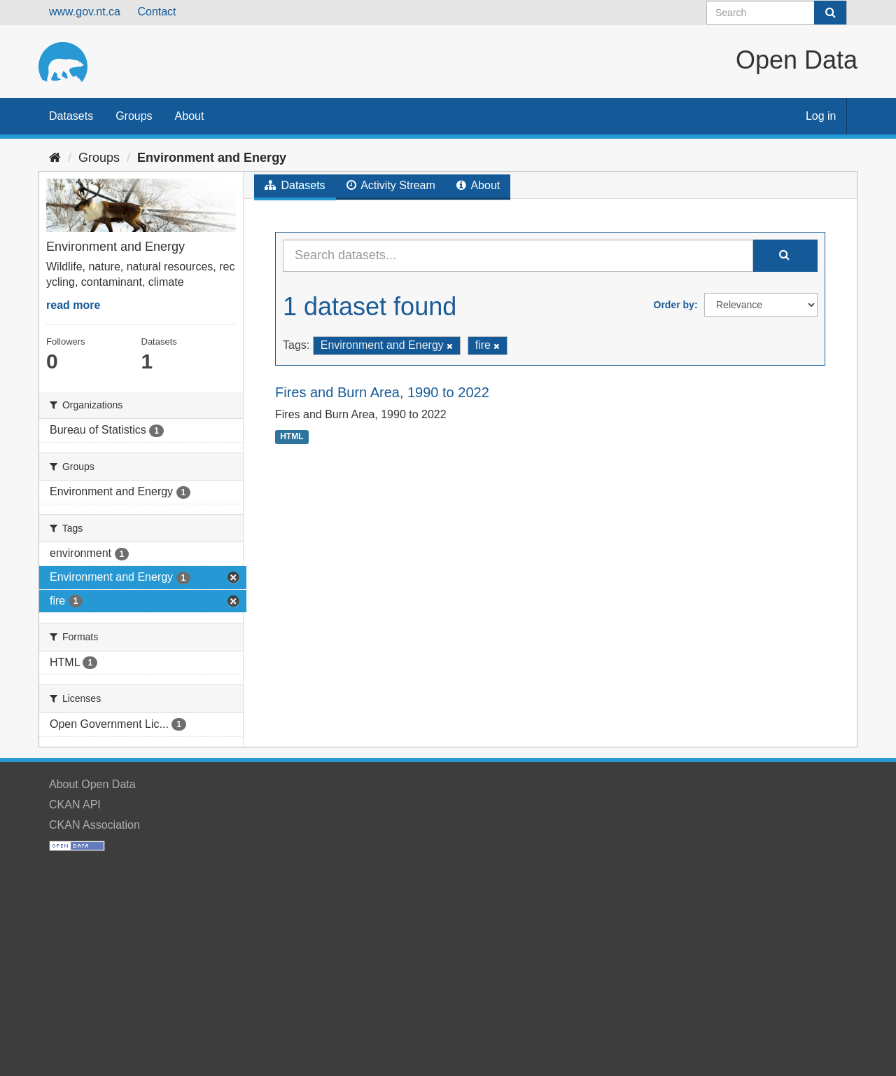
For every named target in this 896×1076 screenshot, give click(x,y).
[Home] (55, 158)
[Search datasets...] (518, 256)
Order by (674, 304)
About (189, 116)
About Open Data (92, 784)
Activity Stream (390, 185)
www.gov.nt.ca (84, 12)
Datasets (71, 116)
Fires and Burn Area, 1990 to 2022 (382, 392)
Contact (156, 12)
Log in (821, 116)
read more (73, 305)
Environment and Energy (211, 158)
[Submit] (830, 13)
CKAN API (75, 805)
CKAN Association (94, 825)
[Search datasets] (776, 13)
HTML (291, 436)
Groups (133, 116)
